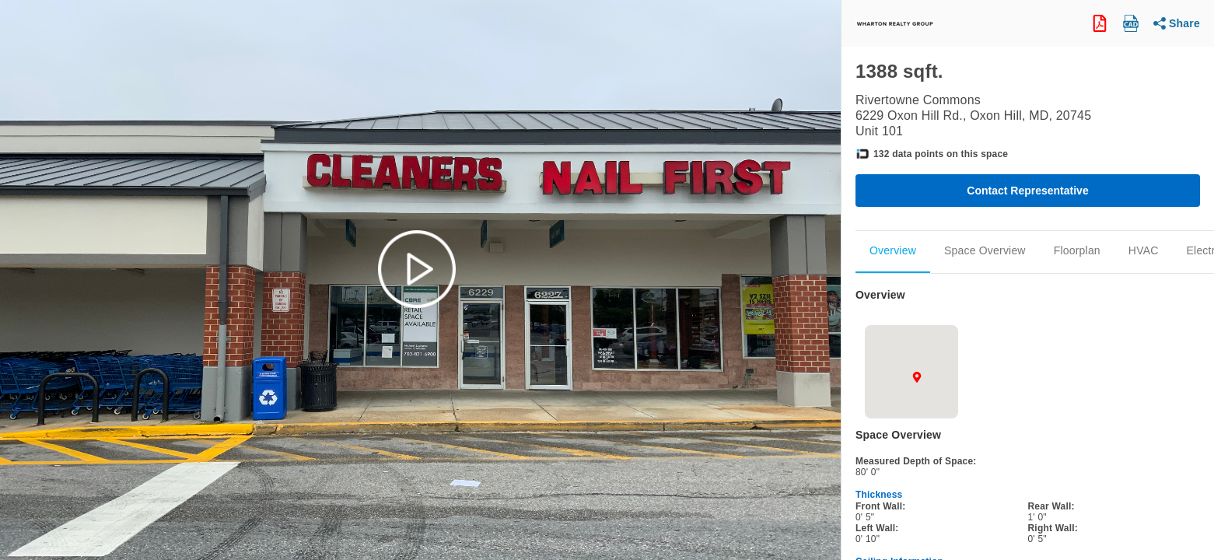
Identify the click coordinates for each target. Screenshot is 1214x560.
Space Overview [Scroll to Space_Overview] (985, 250)
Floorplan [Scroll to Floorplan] (1077, 250)
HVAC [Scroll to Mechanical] (1143, 250)
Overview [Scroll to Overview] (892, 250)
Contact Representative (1027, 190)
